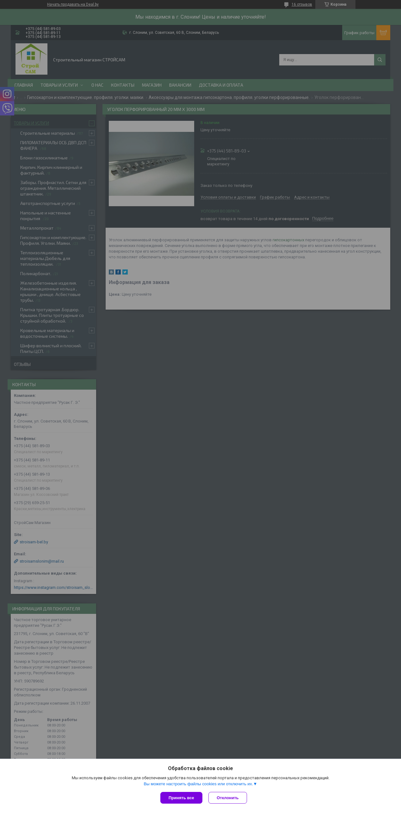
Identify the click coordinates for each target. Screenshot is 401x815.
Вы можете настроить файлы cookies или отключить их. (198, 783)
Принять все (181, 797)
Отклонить (228, 797)
